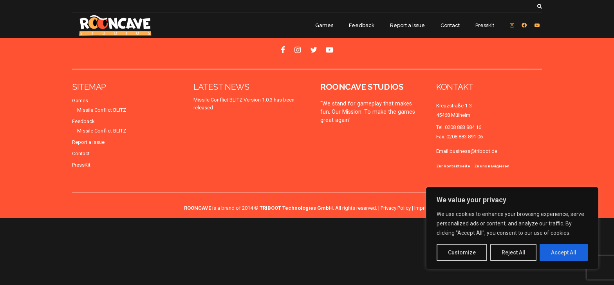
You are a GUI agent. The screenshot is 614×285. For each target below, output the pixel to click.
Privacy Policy (396, 208)
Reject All (514, 252)
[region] (512, 228)
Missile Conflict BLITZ (101, 110)
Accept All (563, 252)
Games (324, 25)
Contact (450, 25)
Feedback (361, 25)
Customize (462, 252)
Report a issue (407, 25)
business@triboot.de (473, 151)
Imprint (422, 208)
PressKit (484, 25)
